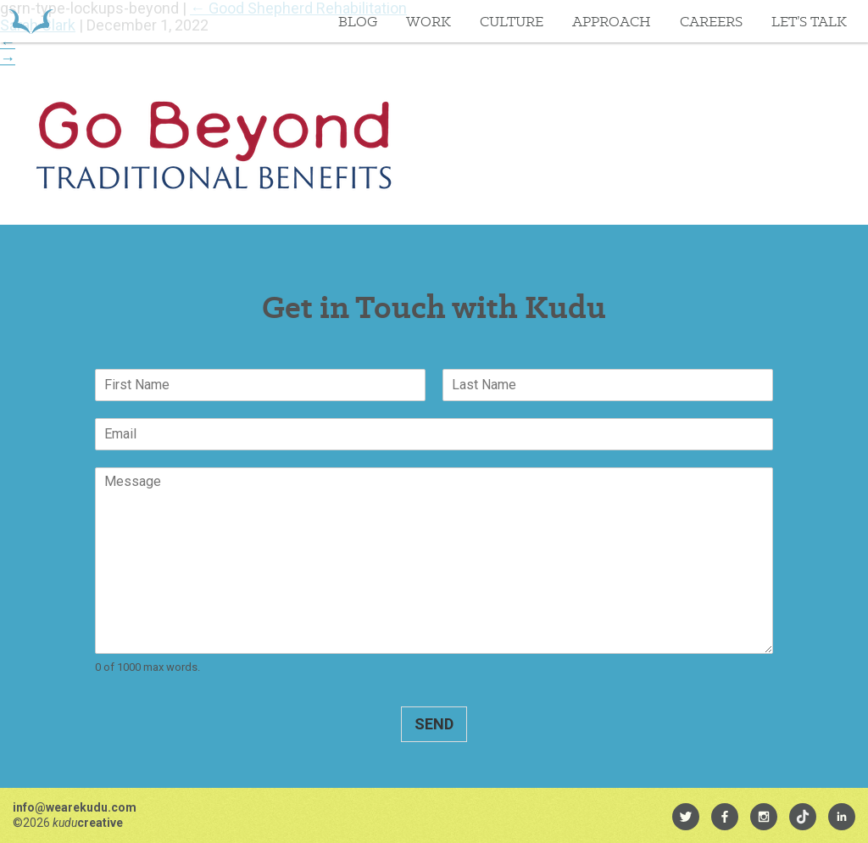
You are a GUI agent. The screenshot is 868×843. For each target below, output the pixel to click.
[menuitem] (685, 816)
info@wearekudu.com (74, 807)
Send (434, 724)
